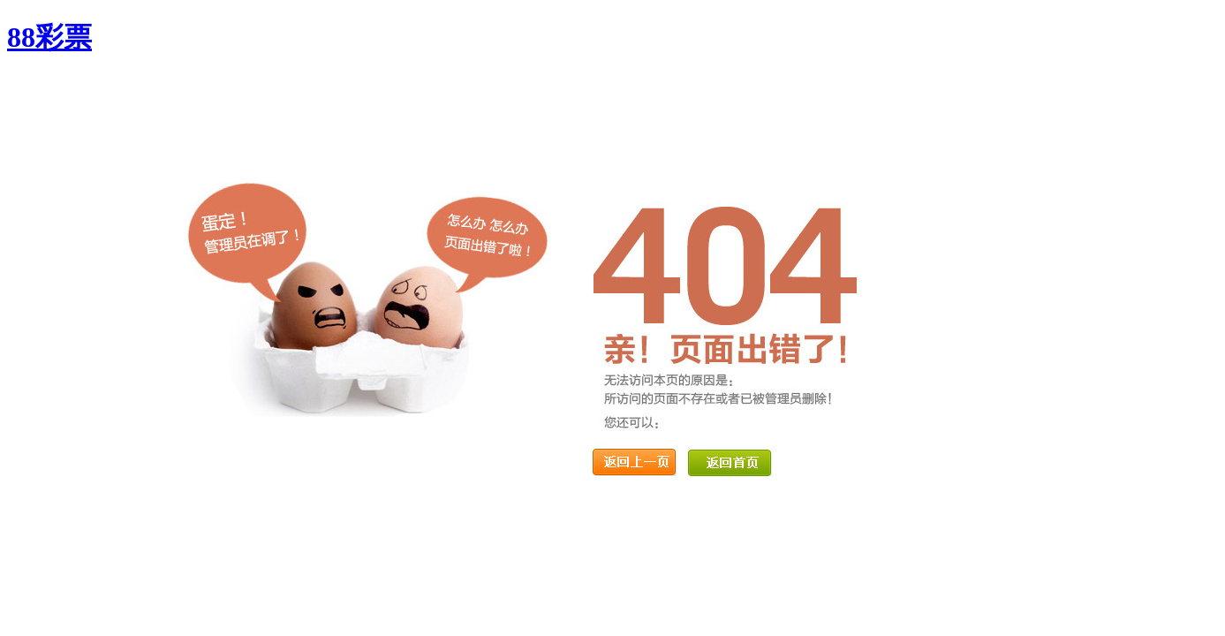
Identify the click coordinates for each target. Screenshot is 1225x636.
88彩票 (49, 37)
